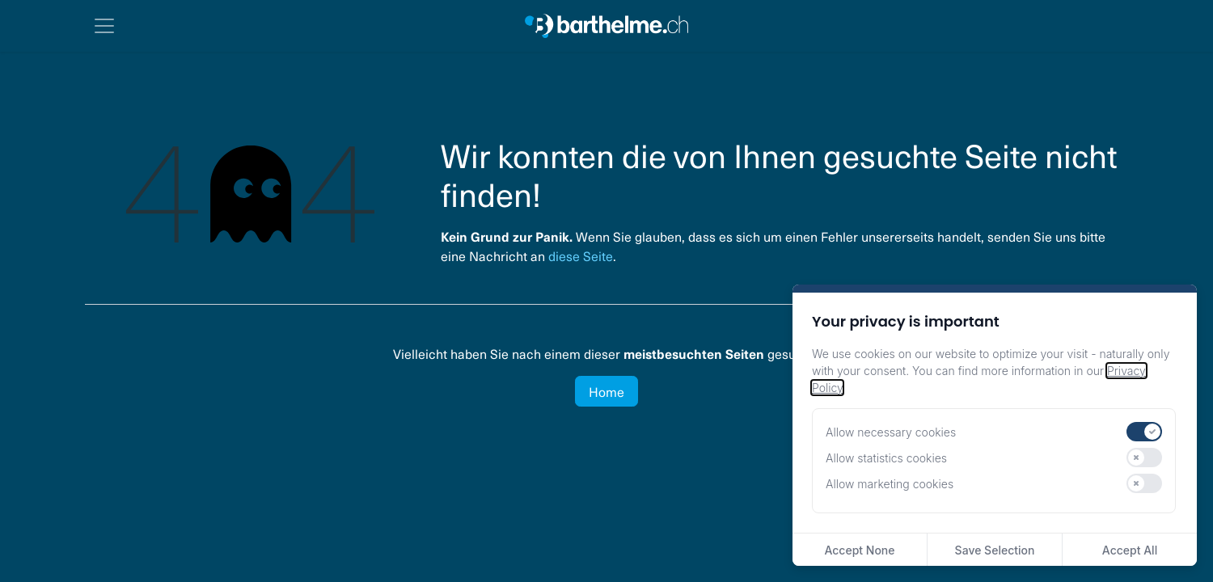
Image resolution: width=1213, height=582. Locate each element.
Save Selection (995, 550)
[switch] (1144, 431)
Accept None (859, 550)
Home (606, 391)
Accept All (1129, 550)
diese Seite (580, 255)
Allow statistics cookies (886, 458)
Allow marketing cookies (889, 484)
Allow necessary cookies (891, 432)
